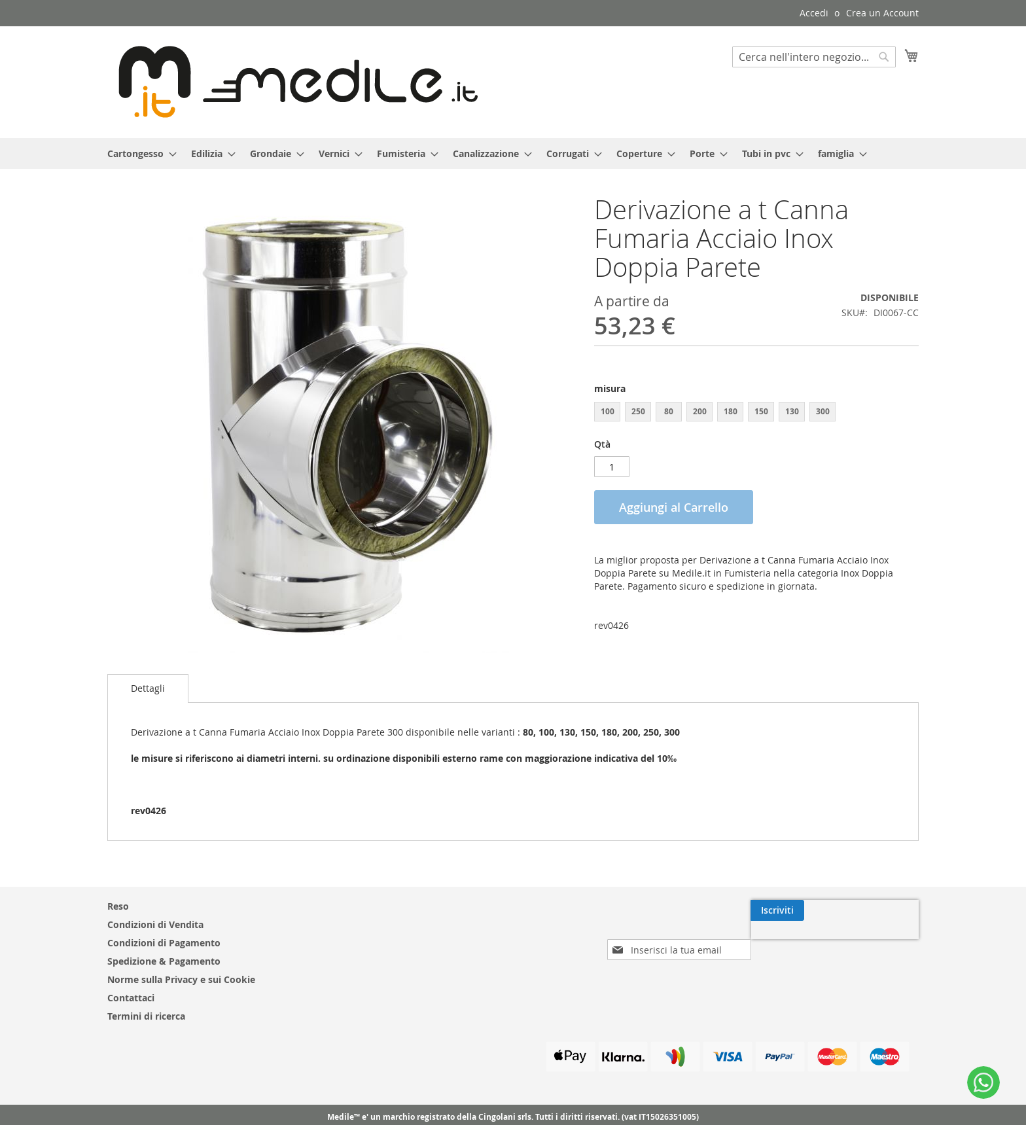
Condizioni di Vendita (155, 924)
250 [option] (638, 411)
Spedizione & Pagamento (164, 961)
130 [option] (792, 411)
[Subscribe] (892, 910)
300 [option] (823, 411)
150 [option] (761, 411)
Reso (118, 906)
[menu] (513, 153)
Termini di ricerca (146, 1016)
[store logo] (292, 81)
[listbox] (756, 413)
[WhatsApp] (983, 1082)
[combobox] (814, 56)
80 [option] (668, 411)
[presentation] (805, 940)
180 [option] (730, 411)
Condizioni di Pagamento (164, 943)
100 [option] (607, 411)
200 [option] (700, 411)
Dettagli (148, 688)
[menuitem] (138, 153)
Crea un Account (882, 13)
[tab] (147, 688)
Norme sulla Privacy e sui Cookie (181, 979)
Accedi (814, 13)
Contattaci (130, 997)
